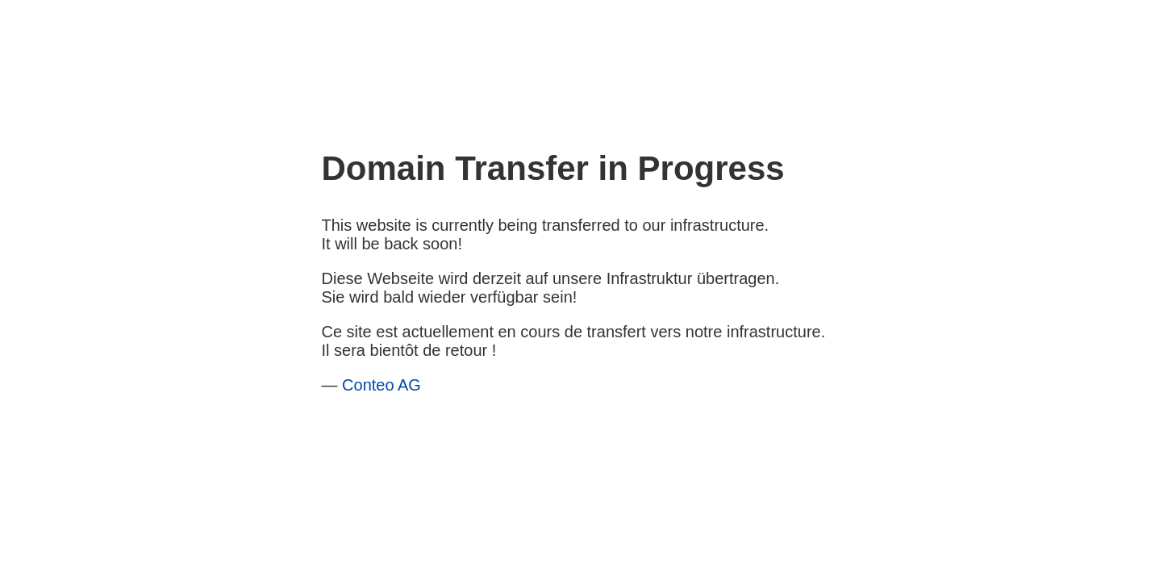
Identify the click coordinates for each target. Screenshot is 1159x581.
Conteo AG (381, 385)
